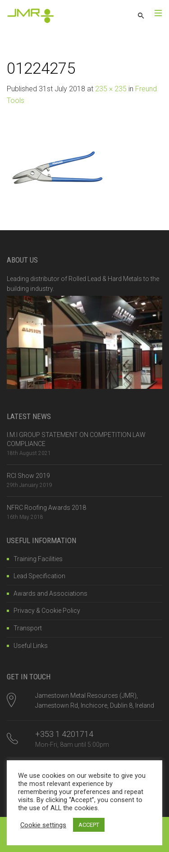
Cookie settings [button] (43, 825)
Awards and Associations (50, 593)
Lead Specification (39, 576)
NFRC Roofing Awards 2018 (46, 507)
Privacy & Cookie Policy (47, 610)
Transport (28, 628)
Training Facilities (38, 558)
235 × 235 (111, 89)
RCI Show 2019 (28, 475)
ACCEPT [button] (88, 824)
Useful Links (31, 645)
